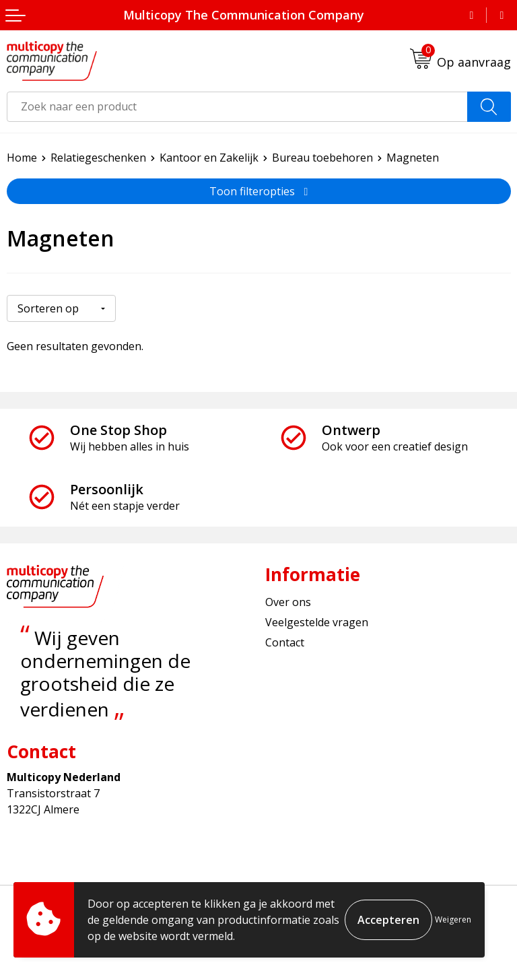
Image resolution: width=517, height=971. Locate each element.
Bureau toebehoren (322, 157)
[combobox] (237, 107)
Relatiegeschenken (98, 157)
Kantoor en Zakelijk (209, 157)
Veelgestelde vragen (316, 622)
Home (22, 157)
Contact (284, 642)
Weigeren (453, 919)
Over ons (288, 601)
